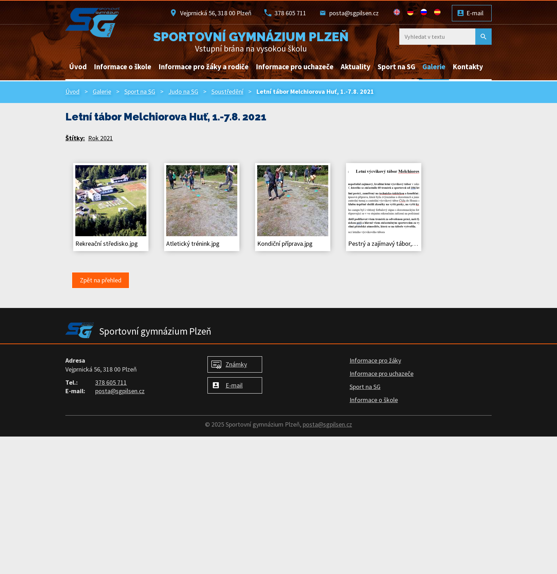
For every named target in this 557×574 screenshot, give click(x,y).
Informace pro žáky (375, 360)
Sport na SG (396, 66)
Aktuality (356, 66)
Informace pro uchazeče (295, 66)
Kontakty (468, 66)
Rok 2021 (100, 138)
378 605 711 (290, 13)
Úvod (78, 66)
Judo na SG (183, 91)
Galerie (433, 66)
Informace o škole (122, 66)
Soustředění (227, 91)
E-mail (474, 13)
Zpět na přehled (100, 280)
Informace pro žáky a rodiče (203, 66)
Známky (236, 364)
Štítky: (75, 138)
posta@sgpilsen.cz (354, 13)
